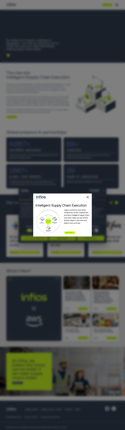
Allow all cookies (90, 238)
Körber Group (31, 409)
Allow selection (62, 238)
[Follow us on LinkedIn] (107, 408)
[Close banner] (103, 190)
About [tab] (92, 197)
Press (78, 409)
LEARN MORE (11, 117)
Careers (68, 409)
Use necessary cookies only (34, 238)
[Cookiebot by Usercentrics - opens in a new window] (90, 190)
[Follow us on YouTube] (114, 408)
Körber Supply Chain (51, 409)
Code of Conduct (31, 417)
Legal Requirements (13, 417)
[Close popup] (87, 197)
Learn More (14, 252)
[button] (110, 203)
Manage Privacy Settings (50, 417)
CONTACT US (16, 383)
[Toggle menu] (117, 5)
